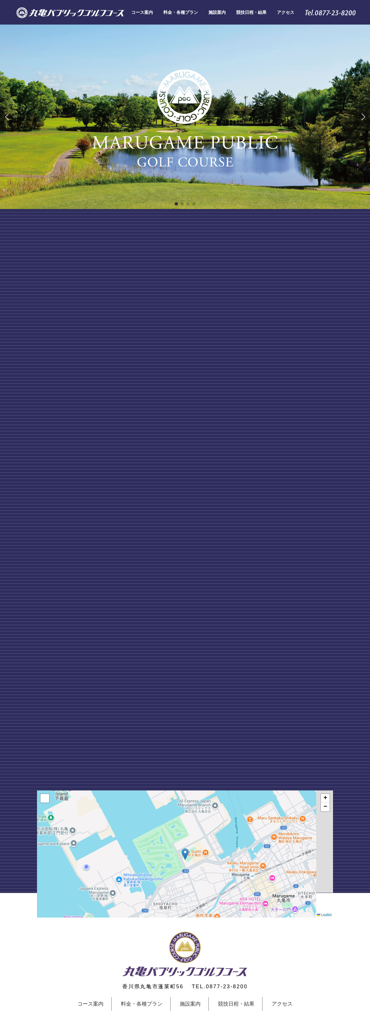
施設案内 (190, 1004)
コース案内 (90, 1004)
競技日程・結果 (236, 1004)
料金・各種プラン (141, 1004)
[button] (176, 204)
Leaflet (324, 915)
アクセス (282, 1004)
